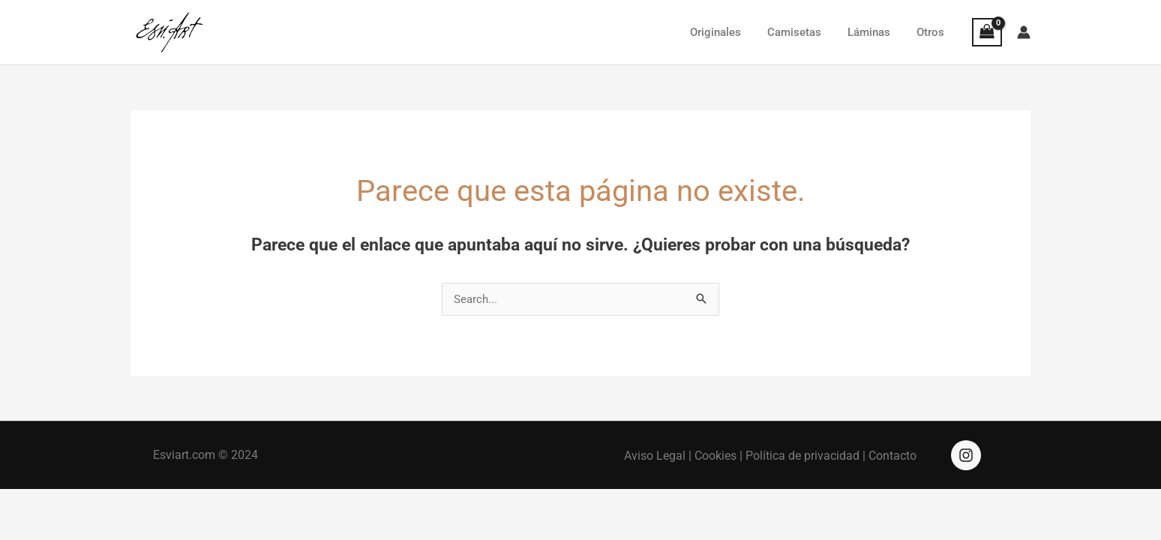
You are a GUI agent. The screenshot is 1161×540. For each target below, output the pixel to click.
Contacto (892, 455)
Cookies (715, 455)
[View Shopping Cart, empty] (987, 32)
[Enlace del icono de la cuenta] (1023, 32)
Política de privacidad (803, 455)
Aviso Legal (655, 455)
